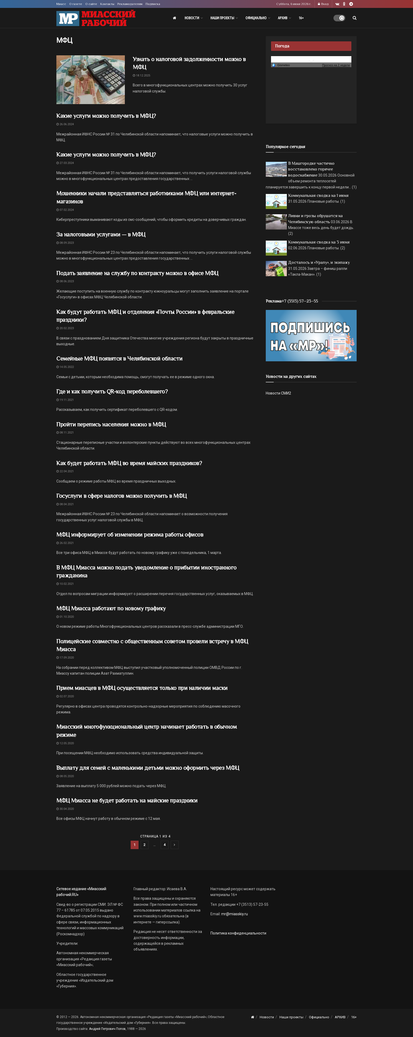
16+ (301, 18)
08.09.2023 (65, 243)
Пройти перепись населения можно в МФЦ (111, 424)
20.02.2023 (65, 328)
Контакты (107, 4)
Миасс (61, 4)
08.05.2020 (65, 776)
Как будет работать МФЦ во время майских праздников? (129, 463)
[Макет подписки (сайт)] (311, 335)
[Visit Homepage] (95, 18)
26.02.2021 (65, 543)
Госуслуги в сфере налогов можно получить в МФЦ (121, 496)
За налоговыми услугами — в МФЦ (100, 234)
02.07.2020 (65, 696)
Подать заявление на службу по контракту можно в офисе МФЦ (137, 273)
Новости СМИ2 (278, 393)
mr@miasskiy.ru (234, 914)
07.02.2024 (65, 210)
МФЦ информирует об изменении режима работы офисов (129, 534)
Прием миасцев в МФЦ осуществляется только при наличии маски (142, 688)
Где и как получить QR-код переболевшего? (112, 391)
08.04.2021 (65, 504)
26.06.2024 (65, 124)
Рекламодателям (129, 4)
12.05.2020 (65, 743)
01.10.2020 (65, 617)
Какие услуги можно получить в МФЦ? (106, 116)
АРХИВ (282, 18)
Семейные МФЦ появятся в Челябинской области (119, 358)
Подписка (153, 4)
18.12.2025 (141, 75)
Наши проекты (222, 18)
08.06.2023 (65, 281)
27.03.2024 (65, 163)
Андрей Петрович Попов (107, 1029)
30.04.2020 (65, 809)
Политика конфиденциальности (238, 933)
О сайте (91, 4)
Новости (192, 18)
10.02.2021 (65, 584)
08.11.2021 (65, 432)
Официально (256, 18)
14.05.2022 (65, 367)
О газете (75, 4)
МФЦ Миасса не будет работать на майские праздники (126, 800)
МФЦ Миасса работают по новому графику (111, 608)
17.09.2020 (65, 657)
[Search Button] (355, 18)
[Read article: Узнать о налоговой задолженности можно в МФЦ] (90, 79)
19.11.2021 (65, 400)
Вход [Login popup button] (323, 4)
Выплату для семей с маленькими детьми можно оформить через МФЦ (147, 768)
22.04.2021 (65, 471)
